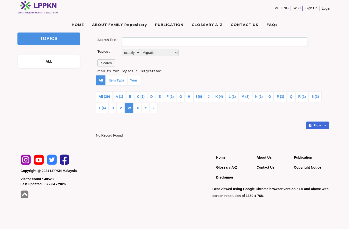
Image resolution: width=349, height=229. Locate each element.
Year (133, 80)
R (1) (302, 96)
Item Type (116, 80)
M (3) (245, 96)
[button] (106, 62)
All (101, 80)
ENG (285, 8)
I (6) (199, 96)
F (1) (170, 96)
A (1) (119, 96)
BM (275, 8)
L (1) (232, 96)
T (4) (102, 108)
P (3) (280, 96)
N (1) (259, 96)
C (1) (140, 96)
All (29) (104, 96)
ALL (49, 61)
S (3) (315, 96)
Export (316, 125)
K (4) (219, 96)
